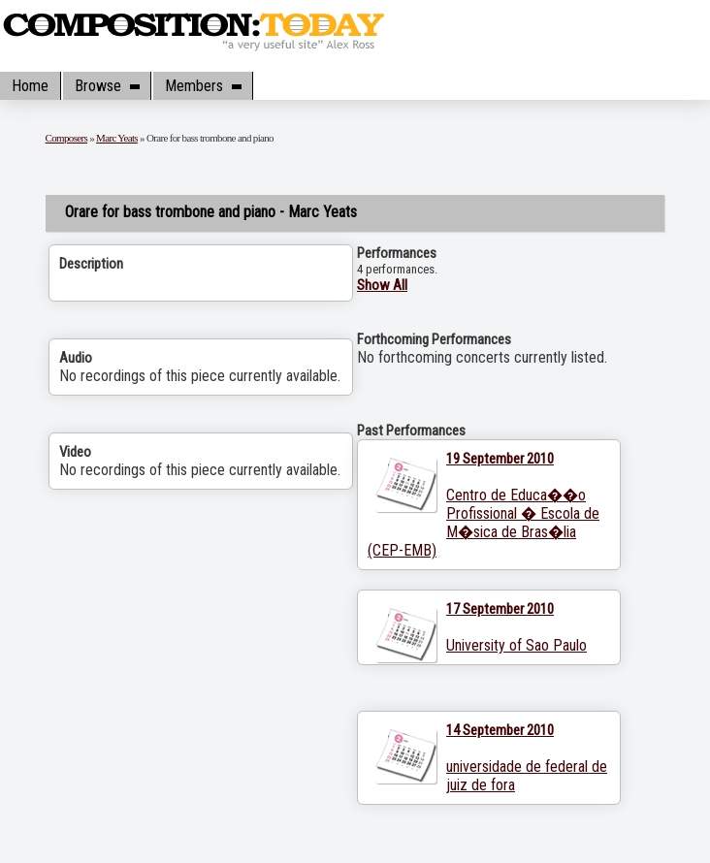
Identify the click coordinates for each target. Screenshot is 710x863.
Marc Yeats (117, 138)
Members (203, 86)
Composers (67, 138)
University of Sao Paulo (516, 645)
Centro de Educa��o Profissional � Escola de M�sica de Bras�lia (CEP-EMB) (483, 522)
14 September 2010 (500, 730)
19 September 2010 (500, 458)
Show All (382, 285)
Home (30, 86)
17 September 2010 (500, 609)
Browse (107, 86)
